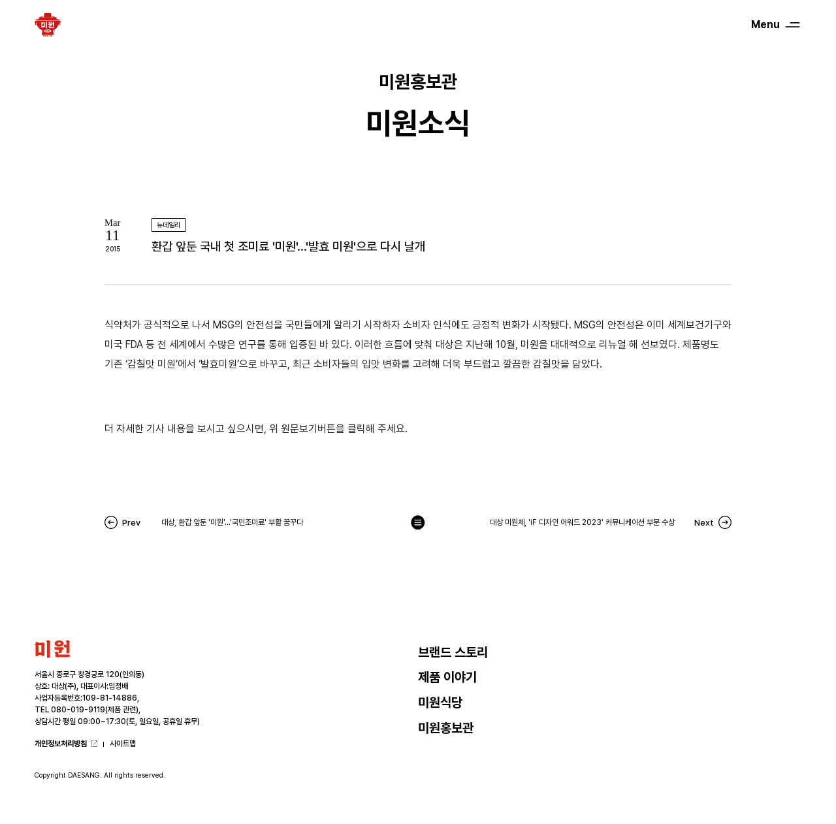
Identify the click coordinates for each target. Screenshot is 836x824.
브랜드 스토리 (453, 652)
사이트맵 (123, 743)
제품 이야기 (447, 677)
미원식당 (440, 702)
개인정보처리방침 (61, 743)
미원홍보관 (446, 728)
